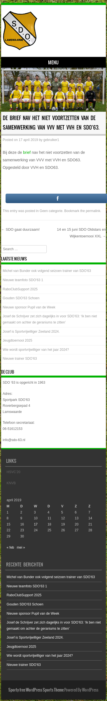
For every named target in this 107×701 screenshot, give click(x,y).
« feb (10, 547)
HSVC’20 (13, 472)
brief (27, 152)
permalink (93, 211)
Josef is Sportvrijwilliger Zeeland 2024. (31, 332)
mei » (21, 547)
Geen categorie (51, 211)
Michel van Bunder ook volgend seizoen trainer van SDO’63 (47, 271)
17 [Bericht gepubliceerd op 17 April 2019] (36, 524)
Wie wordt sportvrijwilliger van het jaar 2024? (36, 350)
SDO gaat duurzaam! (20, 229)
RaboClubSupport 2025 (20, 289)
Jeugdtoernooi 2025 (17, 340)
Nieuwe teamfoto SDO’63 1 (23, 280)
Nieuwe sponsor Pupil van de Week (29, 307)
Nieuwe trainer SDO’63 (20, 359)
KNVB (11, 483)
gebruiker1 (51, 140)
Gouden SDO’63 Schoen (21, 298)
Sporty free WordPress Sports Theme (36, 690)
